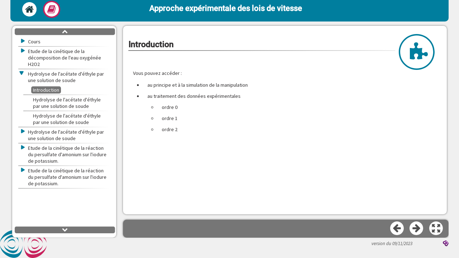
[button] (436, 228)
